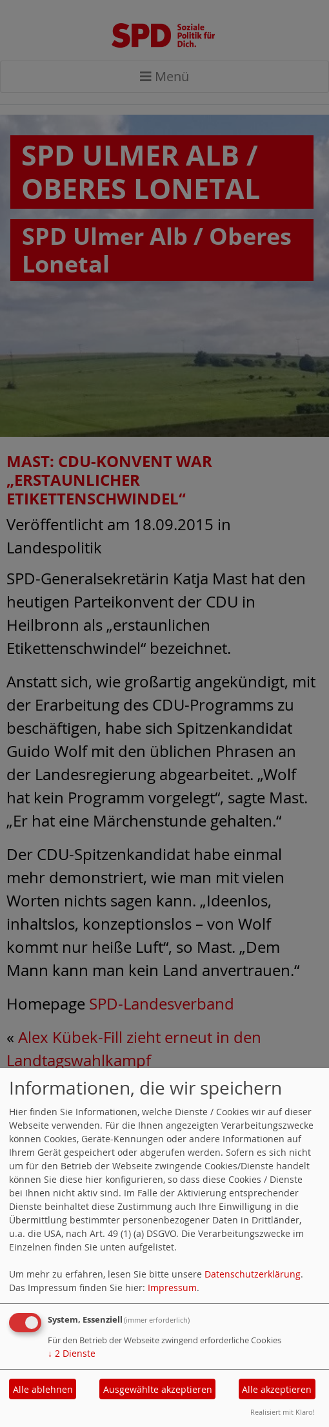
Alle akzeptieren (277, 1389)
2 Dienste (71, 1353)
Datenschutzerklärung (252, 1274)
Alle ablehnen (43, 1389)
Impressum (172, 1287)
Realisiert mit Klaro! (282, 1412)
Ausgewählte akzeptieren (157, 1389)
